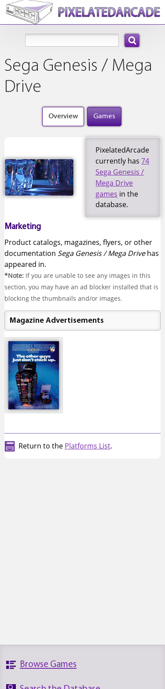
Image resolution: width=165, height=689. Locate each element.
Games (104, 116)
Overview (63, 116)
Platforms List (87, 446)
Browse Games (48, 664)
